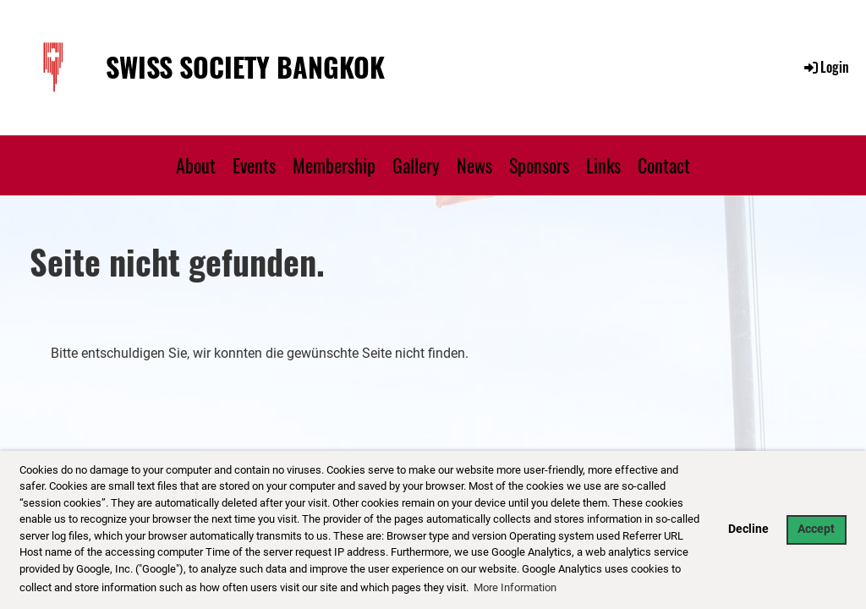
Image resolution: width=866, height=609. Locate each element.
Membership (334, 164)
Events (254, 164)
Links (603, 164)
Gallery (416, 164)
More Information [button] (515, 587)
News (474, 164)
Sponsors (539, 164)
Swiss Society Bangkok (245, 67)
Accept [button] (816, 529)
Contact (664, 164)
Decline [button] (748, 529)
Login (825, 67)
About (196, 164)
